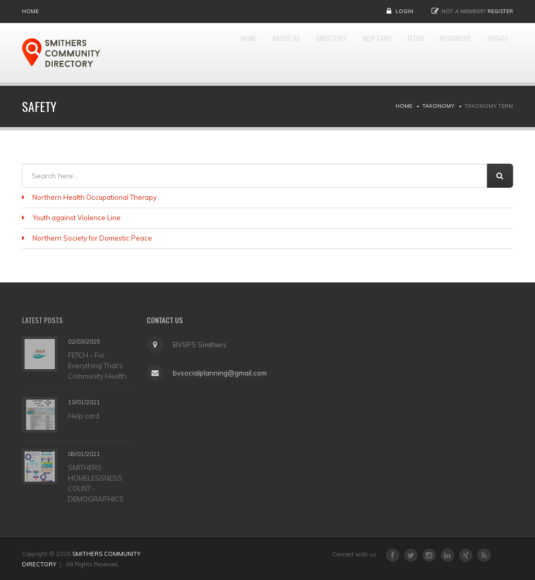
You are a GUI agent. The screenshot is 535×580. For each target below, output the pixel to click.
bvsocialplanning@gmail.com (217, 373)
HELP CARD (340, 53)
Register (500, 11)
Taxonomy (439, 106)
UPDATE (493, 53)
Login (404, 11)
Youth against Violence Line (76, 217)
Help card (83, 416)
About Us (226, 53)
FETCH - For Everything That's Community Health (97, 365)
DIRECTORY (282, 53)
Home (30, 11)
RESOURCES (440, 53)
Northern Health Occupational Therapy (94, 197)
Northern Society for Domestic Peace (92, 238)
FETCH (389, 53)
